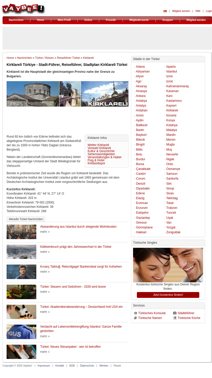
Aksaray (141, 86)
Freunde (111, 20)
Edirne (140, 193)
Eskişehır (142, 212)
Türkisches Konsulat (152, 313)
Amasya (141, 91)
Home (40, 20)
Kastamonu (174, 101)
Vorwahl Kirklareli (99, 148)
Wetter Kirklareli (98, 145)
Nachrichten (16, 20)
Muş (169, 149)
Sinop (170, 188)
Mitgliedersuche (139, 20)
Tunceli (171, 212)
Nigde (170, 159)
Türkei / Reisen (44, 57)
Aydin (139, 120)
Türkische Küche (188, 318)
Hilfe (198, 11)
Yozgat (170, 227)
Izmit (169, 81)
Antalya (141, 105)
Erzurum (142, 208)
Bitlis (139, 149)
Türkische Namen (150, 318)
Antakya (141, 101)
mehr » (45, 232)
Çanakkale (143, 169)
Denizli (140, 183)
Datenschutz (87, 365)
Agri (138, 81)
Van (168, 222)
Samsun (171, 174)
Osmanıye (173, 169)
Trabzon (171, 208)
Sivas (170, 193)
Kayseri (171, 105)
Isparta (171, 66)
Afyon (140, 76)
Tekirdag (172, 198)
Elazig (140, 198)
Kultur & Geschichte (101, 151)
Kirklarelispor (96, 163)
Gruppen (167, 20)
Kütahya (171, 125)
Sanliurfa (172, 178)
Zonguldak (173, 232)
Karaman (172, 91)
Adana (140, 66)
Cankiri (140, 174)
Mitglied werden (181, 11)
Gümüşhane (144, 227)
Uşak (169, 218)
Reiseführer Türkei (68, 57)
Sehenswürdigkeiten (101, 154)
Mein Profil (64, 20)
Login (209, 11)
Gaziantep (143, 218)
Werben (104, 365)
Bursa (140, 164)
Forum (117, 365)
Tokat (170, 203)
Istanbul (171, 71)
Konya (170, 120)
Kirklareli (88, 57)
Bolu (139, 154)
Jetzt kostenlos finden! (168, 295)
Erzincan (142, 203)
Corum (140, 178)
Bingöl (140, 144)
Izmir (169, 76)
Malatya (171, 130)
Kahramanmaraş (177, 86)
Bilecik (140, 139)
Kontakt (59, 365)
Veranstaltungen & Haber (105, 157)
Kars (169, 96)
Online (88, 20)
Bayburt (141, 135)
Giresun (141, 222)
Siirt (169, 183)
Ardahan (141, 110)
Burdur (140, 159)
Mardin (171, 135)
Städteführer (186, 313)
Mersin (170, 139)
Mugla (170, 144)
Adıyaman (143, 71)
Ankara (140, 96)
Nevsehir (172, 154)
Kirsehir (171, 115)
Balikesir (142, 125)
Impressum (44, 365)
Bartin (140, 130)
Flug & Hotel (96, 160)
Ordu (169, 164)
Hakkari (141, 232)
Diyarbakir (143, 188)
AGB (72, 365)
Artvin (140, 115)
